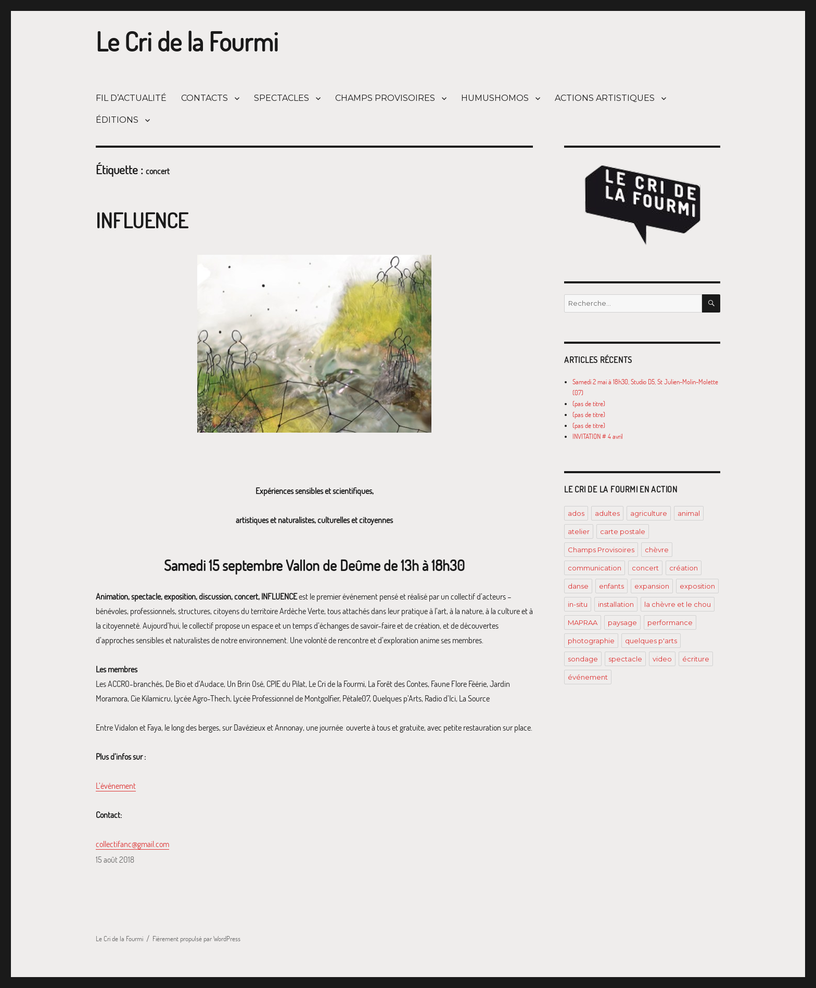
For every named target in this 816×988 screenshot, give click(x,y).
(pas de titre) (588, 403)
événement (588, 677)
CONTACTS (204, 98)
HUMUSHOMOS (495, 98)
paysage (622, 622)
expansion (651, 586)
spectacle (625, 659)
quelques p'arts (651, 640)
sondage (583, 659)
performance (670, 622)
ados (576, 513)
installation (616, 604)
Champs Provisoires (601, 549)
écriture (695, 659)
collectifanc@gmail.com (132, 844)
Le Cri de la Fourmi (187, 41)
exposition (697, 586)
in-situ (578, 604)
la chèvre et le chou (677, 604)
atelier (579, 531)
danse (578, 586)
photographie (591, 640)
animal (689, 513)
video (662, 659)
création (683, 568)
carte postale (622, 531)
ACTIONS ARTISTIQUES (605, 98)
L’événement (116, 786)
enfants (611, 586)
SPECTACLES (281, 98)
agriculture (648, 513)
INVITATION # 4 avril (597, 436)
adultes (607, 513)
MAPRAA (582, 622)
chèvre (657, 549)
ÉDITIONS (117, 120)
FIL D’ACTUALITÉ (131, 98)
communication (594, 568)
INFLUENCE (142, 220)
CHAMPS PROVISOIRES (385, 98)
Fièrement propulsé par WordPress (196, 938)
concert (645, 568)
